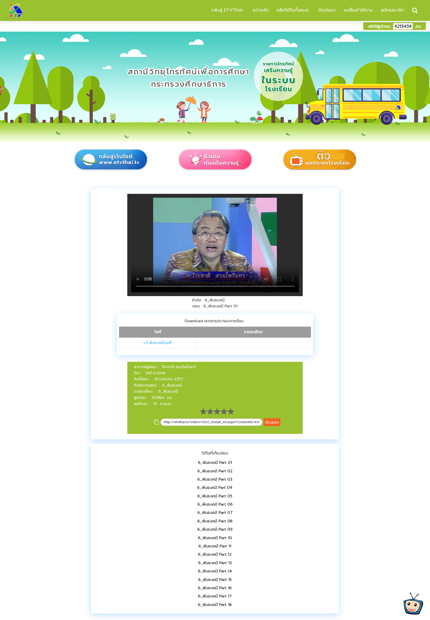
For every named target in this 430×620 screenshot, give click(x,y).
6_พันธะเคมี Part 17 (215, 596)
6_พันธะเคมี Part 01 (215, 462)
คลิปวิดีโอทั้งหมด (293, 10)
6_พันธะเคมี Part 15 (215, 580)
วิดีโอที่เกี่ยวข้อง (215, 453)
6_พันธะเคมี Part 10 (215, 538)
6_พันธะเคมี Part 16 (215, 588)
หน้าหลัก (260, 10)
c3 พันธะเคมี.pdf (158, 343)
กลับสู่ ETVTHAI (226, 10)
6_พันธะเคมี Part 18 (215, 605)
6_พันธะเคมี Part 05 (214, 496)
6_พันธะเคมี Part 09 (215, 529)
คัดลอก (272, 422)
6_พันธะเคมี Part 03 (214, 479)
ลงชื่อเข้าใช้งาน (358, 10)
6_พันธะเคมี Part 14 (215, 571)
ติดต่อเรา (326, 10)
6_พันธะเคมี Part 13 (215, 563)
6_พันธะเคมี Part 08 (215, 521)
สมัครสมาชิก (392, 10)
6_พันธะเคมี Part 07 (215, 513)
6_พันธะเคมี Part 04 (215, 488)
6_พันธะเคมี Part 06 (215, 504)
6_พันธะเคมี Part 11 (215, 546)
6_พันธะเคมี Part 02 (215, 471)
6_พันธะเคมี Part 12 (215, 554)
